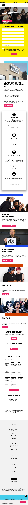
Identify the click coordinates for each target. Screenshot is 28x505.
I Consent (23, 502)
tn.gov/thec (16, 413)
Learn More (5, 327)
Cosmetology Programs (14, 446)
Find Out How (5, 294)
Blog (14, 472)
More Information (11, 503)
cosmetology (16, 90)
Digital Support (14, 467)
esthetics (19, 90)
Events (14, 474)
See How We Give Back (7, 260)
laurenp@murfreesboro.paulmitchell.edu (14, 401)
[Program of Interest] (13, 45)
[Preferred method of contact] (13, 42)
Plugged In (12, 497)
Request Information (6, 21)
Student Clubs (14, 466)
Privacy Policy (6, 497)
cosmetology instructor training (9, 91)
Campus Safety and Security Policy (20, 361)
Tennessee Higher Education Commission (11, 410)
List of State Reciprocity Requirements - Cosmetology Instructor (13, 377)
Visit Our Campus (8, 105)
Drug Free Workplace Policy (19, 365)
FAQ (5, 374)
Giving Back (14, 464)
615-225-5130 (13, 402)
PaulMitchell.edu (14, 481)
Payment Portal (14, 348)
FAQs (18, 497)
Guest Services (14, 471)
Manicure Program (14, 449)
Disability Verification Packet (13, 361)
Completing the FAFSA (14, 457)
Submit (14, 53)
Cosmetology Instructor (14, 445)
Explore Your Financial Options (8, 225)
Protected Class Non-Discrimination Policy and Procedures (7, 370)
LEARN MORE (14, 129)
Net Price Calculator (14, 458)
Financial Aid (14, 455)
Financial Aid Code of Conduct (7, 364)
